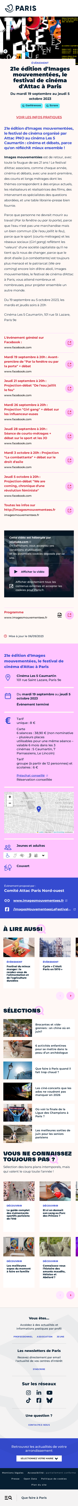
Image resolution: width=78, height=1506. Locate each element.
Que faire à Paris (34, 1498)
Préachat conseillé (31, 775)
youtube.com (18, 541)
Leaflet (40, 832)
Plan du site (39, 1484)
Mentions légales (13, 1472)
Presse (15, 1478)
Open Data (30, 1478)
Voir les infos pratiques (39, 117)
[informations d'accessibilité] (25, 855)
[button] (39, 809)
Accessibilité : (52, 1472)
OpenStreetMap (58, 832)
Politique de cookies (54, 1478)
